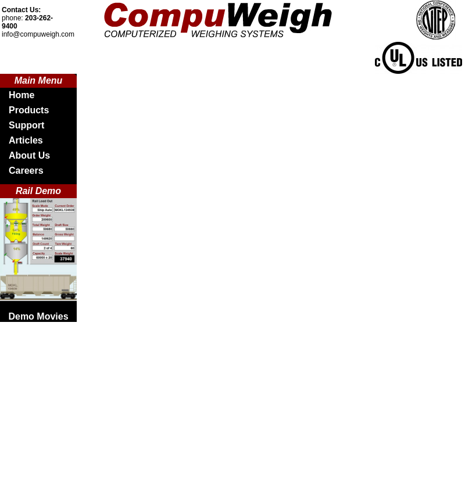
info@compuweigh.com (38, 34)
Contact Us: (21, 10)
